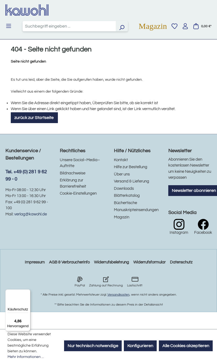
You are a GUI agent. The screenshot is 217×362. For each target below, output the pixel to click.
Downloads (124, 189)
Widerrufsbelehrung (111, 262)
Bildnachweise (72, 173)
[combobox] (69, 26)
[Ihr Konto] (185, 26)
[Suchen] (122, 26)
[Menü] (8, 26)
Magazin (153, 26)
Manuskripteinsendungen (136, 210)
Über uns (122, 174)
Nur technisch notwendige (93, 346)
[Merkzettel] (174, 26)
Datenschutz (181, 262)
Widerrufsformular (149, 262)
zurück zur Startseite (34, 118)
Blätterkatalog (127, 196)
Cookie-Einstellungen (78, 193)
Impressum (35, 262)
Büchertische (125, 203)
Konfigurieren (140, 346)
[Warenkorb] (202, 26)
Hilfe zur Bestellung (130, 167)
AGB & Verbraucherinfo (69, 262)
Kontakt (121, 160)
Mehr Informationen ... (26, 357)
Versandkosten (118, 294)
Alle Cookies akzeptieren (185, 346)
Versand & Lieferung (131, 181)
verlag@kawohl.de (30, 214)
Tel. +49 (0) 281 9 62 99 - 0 (26, 175)
